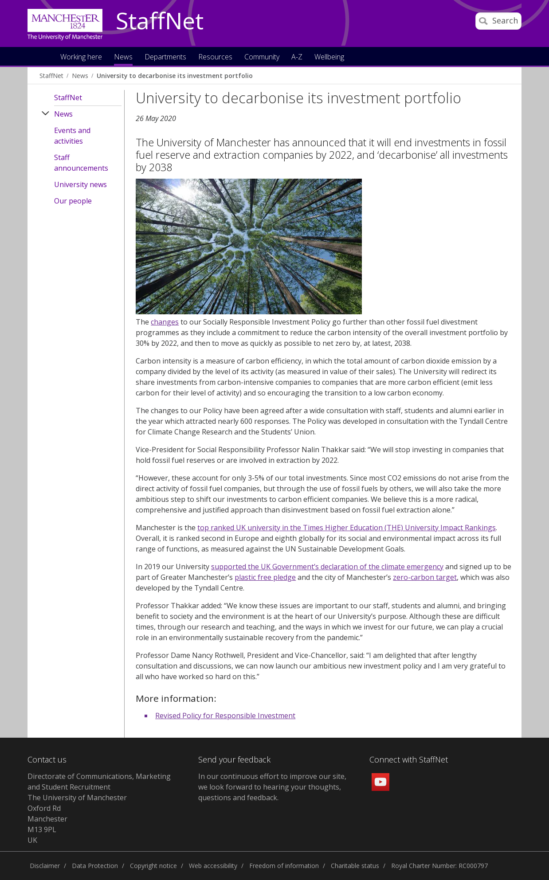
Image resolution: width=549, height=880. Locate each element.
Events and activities (72, 135)
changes (165, 322)
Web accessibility (213, 865)
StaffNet (160, 21)
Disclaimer (45, 865)
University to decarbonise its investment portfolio (175, 75)
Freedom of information (284, 865)
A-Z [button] (296, 57)
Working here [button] (81, 57)
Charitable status (355, 865)
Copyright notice (153, 865)
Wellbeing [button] (329, 57)
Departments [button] (165, 57)
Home (45, 56)
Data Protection (95, 865)
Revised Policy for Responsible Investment (225, 715)
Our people (73, 201)
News (80, 75)
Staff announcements (81, 163)
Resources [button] (215, 57)
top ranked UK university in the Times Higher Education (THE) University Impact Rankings (346, 527)
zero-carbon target (425, 577)
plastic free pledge (265, 577)
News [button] (123, 57)
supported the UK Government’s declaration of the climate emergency (327, 566)
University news (80, 184)
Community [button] (261, 57)
